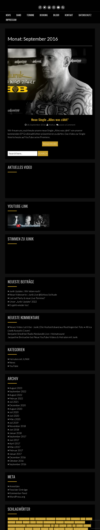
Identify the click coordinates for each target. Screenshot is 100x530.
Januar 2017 (15, 453)
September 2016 (17, 464)
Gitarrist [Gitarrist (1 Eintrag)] (40, 522)
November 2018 (17, 426)
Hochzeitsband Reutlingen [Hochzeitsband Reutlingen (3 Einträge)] (16, 526)
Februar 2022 (16, 398)
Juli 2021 (13, 401)
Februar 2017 (16, 450)
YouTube (13, 366)
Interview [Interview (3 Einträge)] (47, 526)
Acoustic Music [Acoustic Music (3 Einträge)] (24, 519)
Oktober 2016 (16, 460)
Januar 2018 (15, 433)
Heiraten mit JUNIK (19, 359)
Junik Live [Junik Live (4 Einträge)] (63, 526)
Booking (44, 15)
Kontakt (69, 15)
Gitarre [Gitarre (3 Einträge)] (33, 522)
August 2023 (15, 388)
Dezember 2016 (17, 457)
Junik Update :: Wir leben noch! (24, 291)
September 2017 (17, 436)
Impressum (11, 19)
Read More (50, 143)
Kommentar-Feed (18, 493)
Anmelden (14, 486)
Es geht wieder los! (19, 305)
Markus (50, 124)
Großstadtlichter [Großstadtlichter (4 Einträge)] (49, 522)
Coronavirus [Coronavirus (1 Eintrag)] (75, 519)
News (8, 15)
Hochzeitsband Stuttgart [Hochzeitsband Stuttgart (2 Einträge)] (35, 526)
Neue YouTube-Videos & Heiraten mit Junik (55, 337)
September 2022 (17, 391)
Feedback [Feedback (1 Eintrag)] (26, 522)
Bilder (56, 15)
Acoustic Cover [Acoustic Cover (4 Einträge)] (13, 519)
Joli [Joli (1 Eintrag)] (52, 526)
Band (18, 15)
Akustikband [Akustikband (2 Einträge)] (51, 519)
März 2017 (14, 447)
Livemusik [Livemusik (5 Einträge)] (87, 526)
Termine (30, 15)
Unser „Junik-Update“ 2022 (23, 301)
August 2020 (15, 408)
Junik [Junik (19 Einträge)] (56, 526)
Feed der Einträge (18, 489)
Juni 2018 (14, 429)
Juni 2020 (14, 415)
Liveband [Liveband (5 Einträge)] (80, 526)
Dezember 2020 (17, 405)
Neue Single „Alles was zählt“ (50, 119)
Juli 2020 (13, 412)
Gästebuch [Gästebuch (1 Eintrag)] (59, 522)
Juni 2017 (14, 440)
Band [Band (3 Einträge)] (68, 519)
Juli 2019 (13, 422)
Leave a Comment (65, 124)
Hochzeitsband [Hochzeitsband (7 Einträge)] (80, 522)
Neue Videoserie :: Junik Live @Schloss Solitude (33, 294)
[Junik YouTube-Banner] (28, 220)
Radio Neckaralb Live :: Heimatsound (45, 333)
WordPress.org (17, 496)
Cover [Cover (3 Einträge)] (83, 519)
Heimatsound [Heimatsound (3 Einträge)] (69, 522)
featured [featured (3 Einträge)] (19, 522)
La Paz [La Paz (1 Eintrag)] (69, 526)
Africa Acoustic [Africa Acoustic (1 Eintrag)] (40, 519)
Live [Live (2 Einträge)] (74, 526)
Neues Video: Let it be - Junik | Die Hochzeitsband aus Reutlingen (42, 327)
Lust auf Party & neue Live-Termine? (27, 298)
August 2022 (15, 394)
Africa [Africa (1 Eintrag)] (32, 519)
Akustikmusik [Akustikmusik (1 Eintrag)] (60, 519)
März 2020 (14, 419)
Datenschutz (85, 15)
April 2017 (14, 443)
